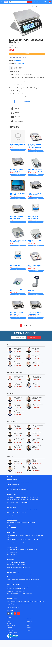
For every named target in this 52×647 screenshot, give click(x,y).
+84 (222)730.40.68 (22, 512)
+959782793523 (15, 579)
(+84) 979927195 (36, 463)
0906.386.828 (35, 449)
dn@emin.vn (24, 542)
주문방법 (10, 627)
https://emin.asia (26, 567)
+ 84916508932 (15, 564)
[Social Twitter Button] (12, 613)
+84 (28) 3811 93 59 (25, 499)
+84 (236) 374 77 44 (14, 542)
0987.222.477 (35, 358)
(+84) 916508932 (18, 463)
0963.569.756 (17, 365)
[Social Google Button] (15, 613)
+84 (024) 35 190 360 (14, 489)
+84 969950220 (14, 487)
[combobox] (17, 2)
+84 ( (15, 63)
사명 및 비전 (10, 630)
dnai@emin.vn (14, 554)
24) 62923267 (20, 63)
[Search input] (17, 2)
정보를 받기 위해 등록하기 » (34, 337)
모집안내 (29, 630)
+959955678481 (22, 579)
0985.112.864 (35, 365)
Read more (26, 101)
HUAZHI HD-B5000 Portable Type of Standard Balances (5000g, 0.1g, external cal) (35, 146)
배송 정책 (29, 623)
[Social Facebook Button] (8, 613)
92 (30, 325)
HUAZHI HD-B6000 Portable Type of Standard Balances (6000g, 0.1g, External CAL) (35, 265)
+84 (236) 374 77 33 (33, 539)
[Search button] (29, 2)
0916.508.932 (17, 435)
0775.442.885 (17, 400)
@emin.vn (14, 527)
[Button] (1, 2)
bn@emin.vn (13, 514)
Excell (15, 45)
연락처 (9, 623)
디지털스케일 (12, 6)
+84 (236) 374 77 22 (25, 539)
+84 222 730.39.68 (13, 512)
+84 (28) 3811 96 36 (16, 499)
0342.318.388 (17, 442)
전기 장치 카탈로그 (12, 625)
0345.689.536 (35, 407)
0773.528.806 (17, 414)
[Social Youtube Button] (18, 613)
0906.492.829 (17, 407)
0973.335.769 (17, 449)
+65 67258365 (23, 564)
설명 (9, 618)
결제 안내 (29, 618)
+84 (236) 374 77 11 (16, 539)
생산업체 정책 (30, 621)
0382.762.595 (17, 351)
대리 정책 (29, 627)
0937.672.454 (17, 428)
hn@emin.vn (25, 489)
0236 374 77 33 (36, 400)
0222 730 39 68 (17, 386)
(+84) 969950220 (17, 60)
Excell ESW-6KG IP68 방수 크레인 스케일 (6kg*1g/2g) (26, 6)
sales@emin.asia (14, 567)
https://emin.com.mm (34, 579)
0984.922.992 (35, 435)
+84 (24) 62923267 (15, 484)
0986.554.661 (17, 358)
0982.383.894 (35, 351)
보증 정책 (29, 625)
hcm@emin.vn (25, 502)
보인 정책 (10, 621)
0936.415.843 (35, 379)
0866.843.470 (35, 442)
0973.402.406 (17, 379)
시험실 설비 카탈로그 (12, 632)
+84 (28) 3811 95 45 (14, 502)
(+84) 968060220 (18, 472)
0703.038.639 (35, 428)
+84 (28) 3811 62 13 (34, 499)
